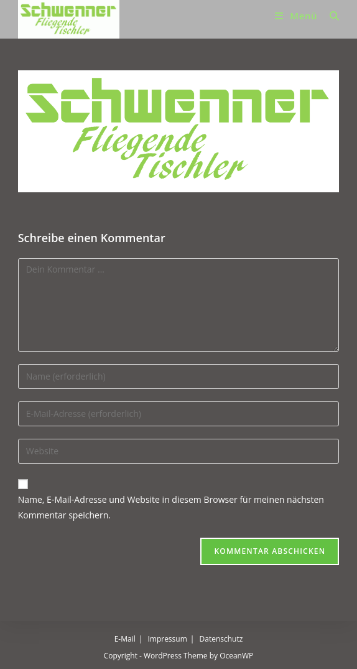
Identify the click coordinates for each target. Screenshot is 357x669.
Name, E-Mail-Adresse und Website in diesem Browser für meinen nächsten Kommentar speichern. (171, 507)
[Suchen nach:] (330, 15)
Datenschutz (221, 639)
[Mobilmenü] (297, 15)
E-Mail (125, 639)
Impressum (167, 639)
